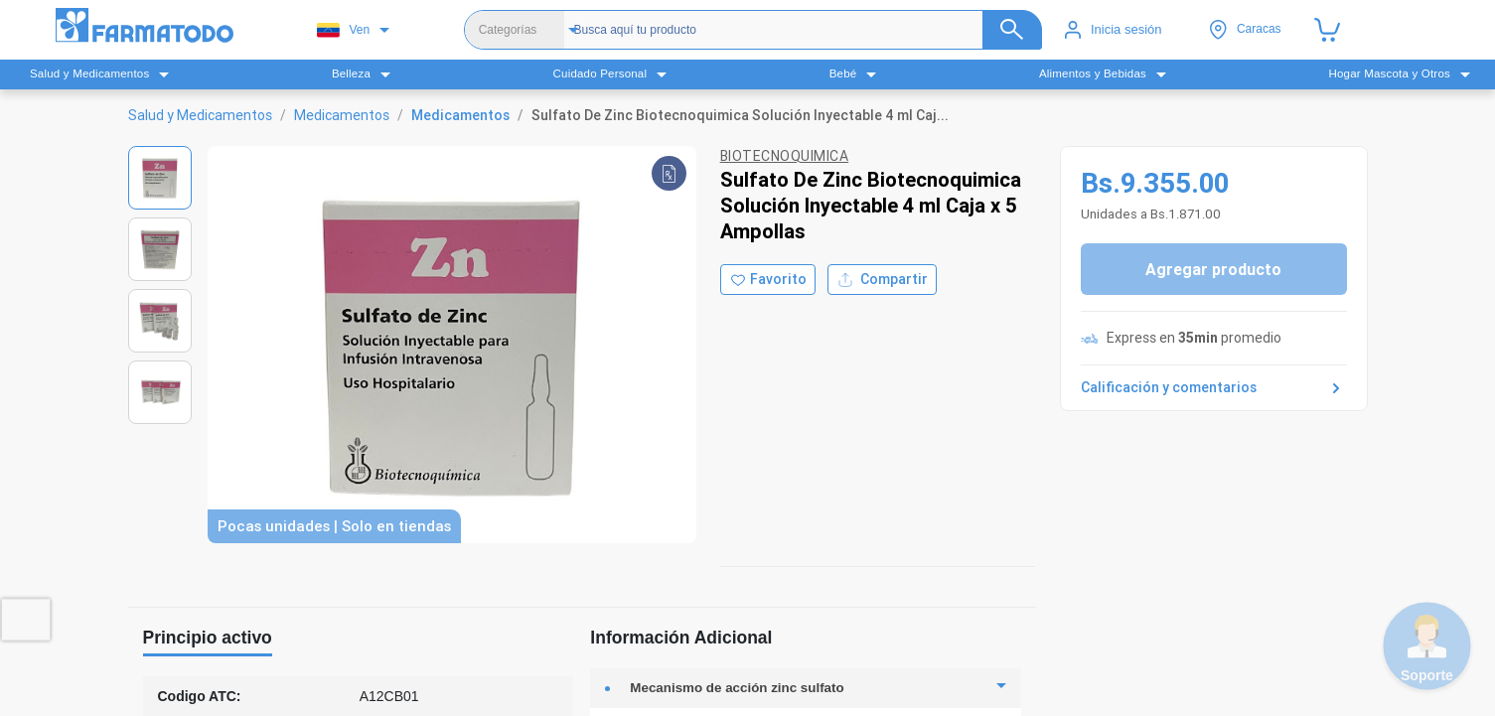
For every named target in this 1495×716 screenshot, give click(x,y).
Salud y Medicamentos (200, 115)
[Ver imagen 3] (160, 321)
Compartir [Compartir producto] (882, 279)
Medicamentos (341, 115)
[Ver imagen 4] (160, 392)
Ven (343, 30)
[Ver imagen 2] (160, 249)
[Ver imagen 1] (160, 178)
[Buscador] (795, 30)
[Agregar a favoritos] (768, 279)
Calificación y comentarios (1214, 388)
